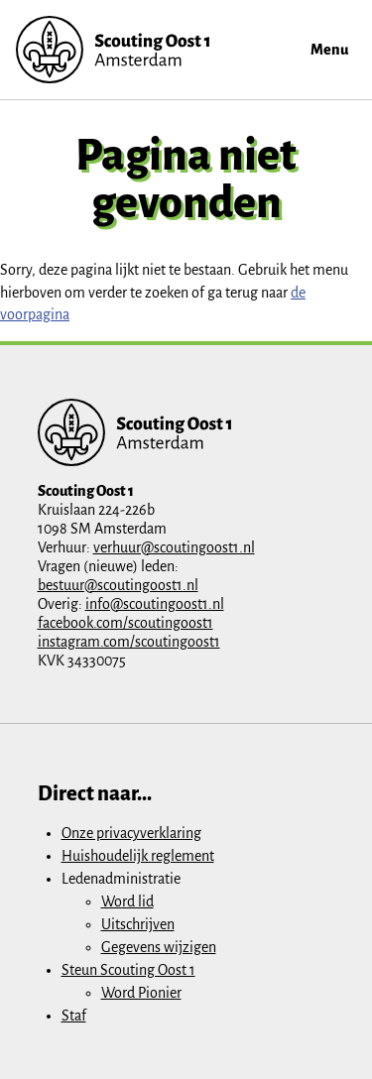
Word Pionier (141, 993)
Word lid (127, 901)
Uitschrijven (138, 924)
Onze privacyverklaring (131, 833)
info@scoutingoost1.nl (154, 604)
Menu (329, 50)
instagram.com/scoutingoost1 (129, 642)
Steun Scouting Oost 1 (128, 970)
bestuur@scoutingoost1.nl (118, 585)
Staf (74, 1015)
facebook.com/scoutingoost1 (125, 623)
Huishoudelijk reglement (138, 856)
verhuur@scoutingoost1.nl (174, 547)
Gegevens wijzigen (158, 947)
